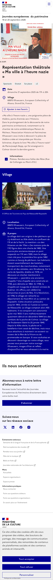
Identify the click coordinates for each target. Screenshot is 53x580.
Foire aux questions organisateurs (16, 498)
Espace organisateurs (11, 477)
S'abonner (26, 403)
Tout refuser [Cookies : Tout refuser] (26, 567)
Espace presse (9, 481)
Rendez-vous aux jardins (12, 451)
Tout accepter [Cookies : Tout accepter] (26, 559)
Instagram (29, 427)
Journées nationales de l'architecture (18, 465)
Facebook (21, 427)
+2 (37, 84)
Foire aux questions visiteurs (14, 493)
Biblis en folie (8, 460)
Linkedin (13, 427)
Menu (49, 4)
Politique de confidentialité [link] (12, 578)
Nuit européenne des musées (15, 447)
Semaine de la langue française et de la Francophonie (24, 442)
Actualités (7, 472)
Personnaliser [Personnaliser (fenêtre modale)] (27, 575)
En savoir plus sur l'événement (15, 502)
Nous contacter (9, 489)
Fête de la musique (10, 456)
